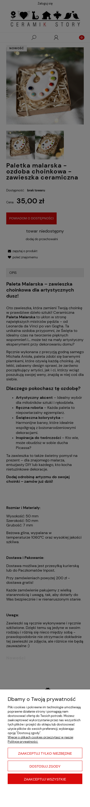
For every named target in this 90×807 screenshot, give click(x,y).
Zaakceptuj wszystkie (45, 779)
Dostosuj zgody (45, 766)
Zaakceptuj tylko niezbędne (45, 753)
